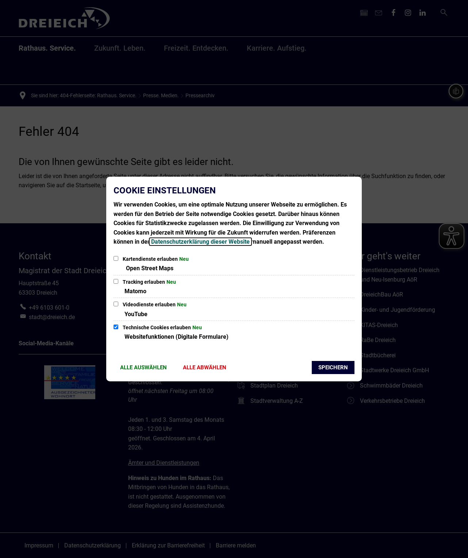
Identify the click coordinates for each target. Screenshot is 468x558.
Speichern (333, 367)
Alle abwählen (204, 367)
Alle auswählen (143, 367)
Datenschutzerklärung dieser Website (200, 241)
